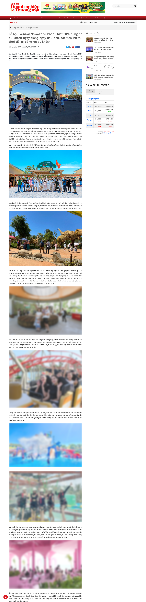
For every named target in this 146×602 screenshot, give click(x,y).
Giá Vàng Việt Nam (108, 133)
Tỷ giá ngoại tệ (100, 92)
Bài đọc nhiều (93, 33)
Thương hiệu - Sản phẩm (68, 18)
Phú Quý (89, 120)
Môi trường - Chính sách (20, 18)
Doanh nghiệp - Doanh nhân (53, 18)
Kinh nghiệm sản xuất (82, 18)
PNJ (89, 111)
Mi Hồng (89, 125)
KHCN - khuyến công (94, 18)
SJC (89, 106)
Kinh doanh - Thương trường (36, 18)
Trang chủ (14, 27)
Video (115, 18)
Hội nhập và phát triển (107, 18)
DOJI (89, 115)
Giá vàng (90, 91)
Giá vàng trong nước (92, 99)
